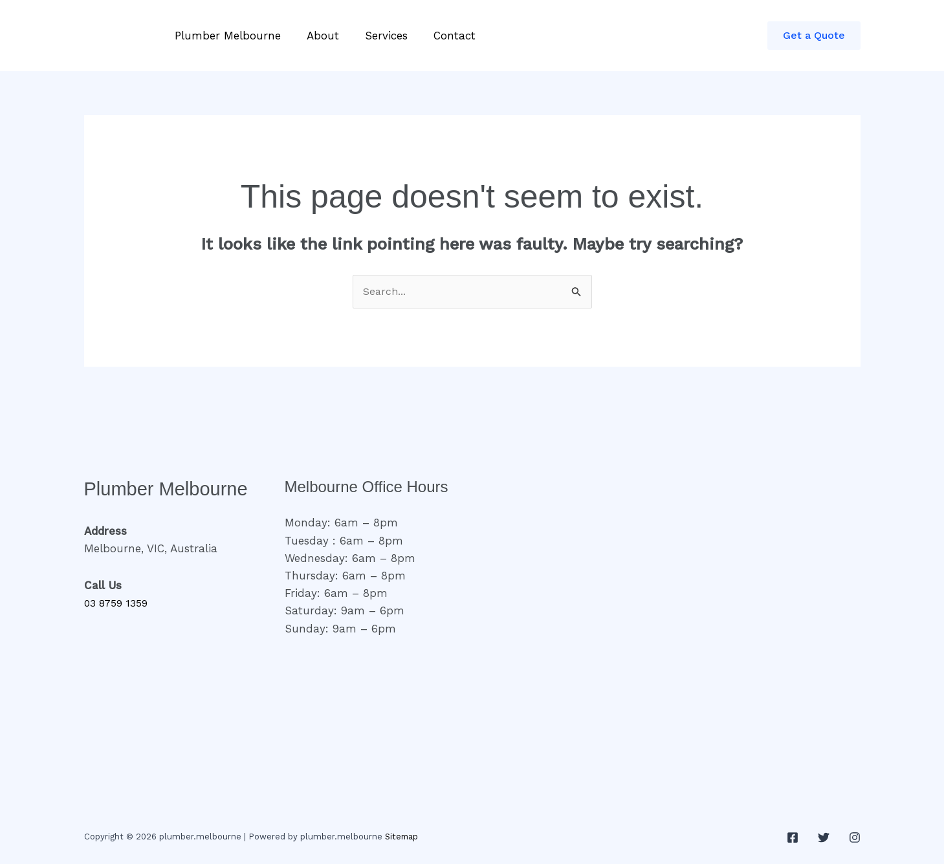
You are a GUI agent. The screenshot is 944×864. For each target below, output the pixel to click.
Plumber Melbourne (226, 35)
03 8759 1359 (119, 604)
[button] (814, 35)
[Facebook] (792, 839)
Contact (441, 35)
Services (376, 35)
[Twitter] (823, 839)
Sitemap (402, 838)
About (317, 35)
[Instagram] (855, 839)
